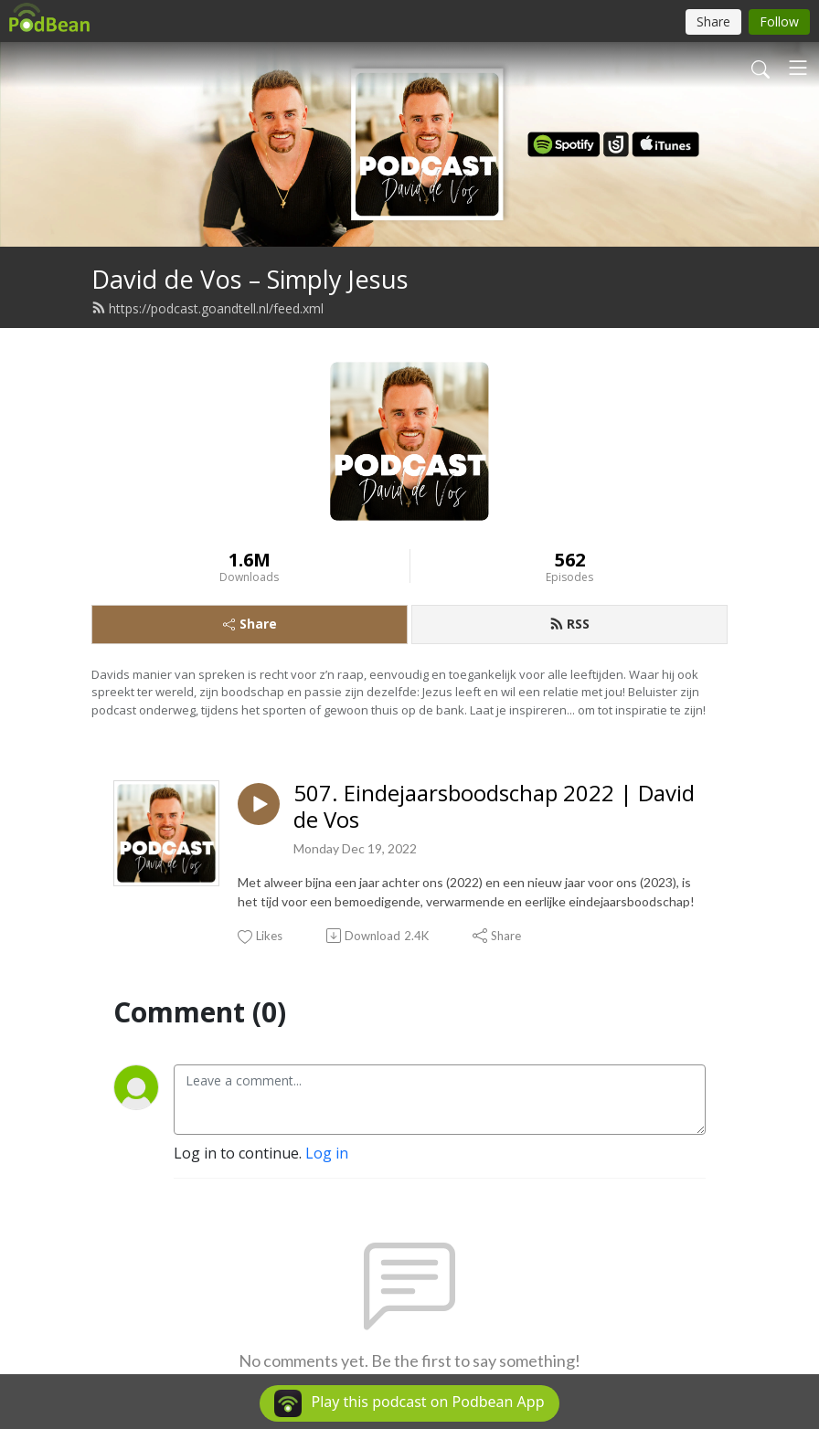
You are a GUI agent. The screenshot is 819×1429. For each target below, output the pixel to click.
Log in (326, 1153)
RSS (569, 623)
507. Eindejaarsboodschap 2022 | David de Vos (494, 806)
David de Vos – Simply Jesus (250, 279)
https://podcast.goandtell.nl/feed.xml (207, 308)
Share (250, 623)
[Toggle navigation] (798, 67)
